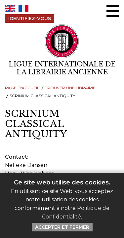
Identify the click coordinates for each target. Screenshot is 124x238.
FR (23, 8)
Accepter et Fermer (62, 227)
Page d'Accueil (22, 87)
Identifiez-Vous (29, 18)
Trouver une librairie (70, 87)
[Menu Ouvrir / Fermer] (112, 11)
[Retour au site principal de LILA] (62, 41)
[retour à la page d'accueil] (62, 68)
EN (10, 8)
